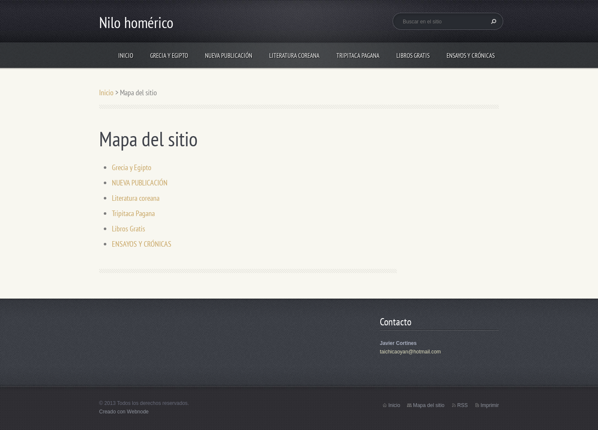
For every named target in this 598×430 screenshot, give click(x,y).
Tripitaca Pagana (357, 55)
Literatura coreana (294, 55)
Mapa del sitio (428, 405)
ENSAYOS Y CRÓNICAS (471, 55)
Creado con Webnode (124, 412)
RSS (462, 405)
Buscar (492, 21)
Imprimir (490, 405)
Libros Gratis (413, 55)
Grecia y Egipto (169, 55)
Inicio (125, 55)
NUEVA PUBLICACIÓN (228, 55)
